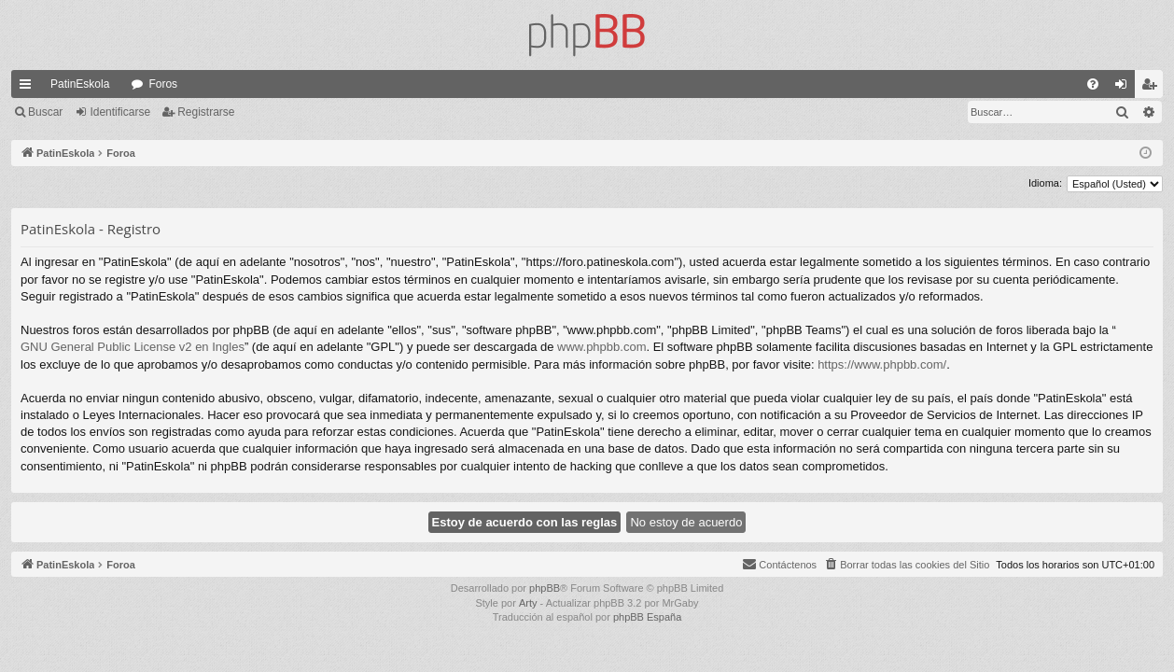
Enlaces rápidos (29, 87)
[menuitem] (1093, 84)
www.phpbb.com (601, 347)
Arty (528, 603)
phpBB (544, 588)
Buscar (45, 112)
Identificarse (120, 112)
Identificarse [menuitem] (1125, 87)
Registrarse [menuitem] (1153, 87)
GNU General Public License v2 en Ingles (133, 347)
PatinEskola (79, 84)
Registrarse (205, 112)
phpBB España (647, 617)
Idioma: (1045, 183)
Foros (162, 84)
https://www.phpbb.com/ (882, 364)
